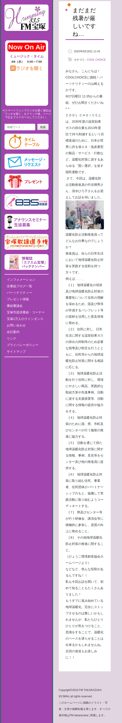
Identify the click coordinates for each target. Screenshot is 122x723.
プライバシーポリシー (22, 345)
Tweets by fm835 (26, 362)
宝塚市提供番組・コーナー (26, 312)
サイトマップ (16, 351)
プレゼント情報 (18, 299)
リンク (11, 338)
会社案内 (13, 332)
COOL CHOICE (96, 59)
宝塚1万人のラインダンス (25, 319)
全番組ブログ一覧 (19, 286)
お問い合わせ (16, 325)
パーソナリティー (19, 292)
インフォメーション (21, 279)
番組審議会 (15, 306)
